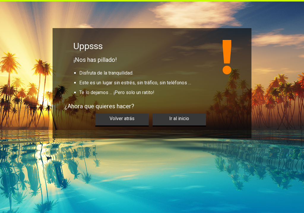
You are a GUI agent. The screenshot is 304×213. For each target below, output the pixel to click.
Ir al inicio (179, 118)
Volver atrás (122, 118)
